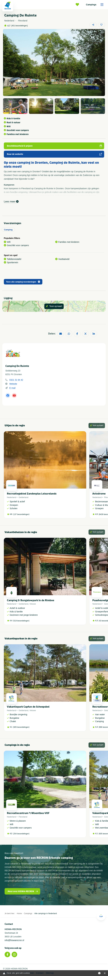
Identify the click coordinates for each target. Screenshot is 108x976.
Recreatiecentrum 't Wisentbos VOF (28, 813)
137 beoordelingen (21, 514)
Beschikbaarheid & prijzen (54, 146)
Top (101, 915)
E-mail (12, 388)
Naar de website (54, 154)
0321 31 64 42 (16, 380)
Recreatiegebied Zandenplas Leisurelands (31, 493)
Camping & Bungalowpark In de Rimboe (30, 600)
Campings (96, 4)
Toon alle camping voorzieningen (23, 282)
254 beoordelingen (21, 834)
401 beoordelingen (19, 26)
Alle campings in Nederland (45, 913)
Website (13, 384)
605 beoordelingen (21, 727)
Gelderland (23, 497)
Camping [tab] (8, 230)
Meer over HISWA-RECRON (23, 891)
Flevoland (23, 817)
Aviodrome (99, 493)
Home (19, 913)
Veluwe (32, 604)
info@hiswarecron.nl (14, 940)
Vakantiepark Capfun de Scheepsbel (28, 706)
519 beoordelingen (21, 621)
